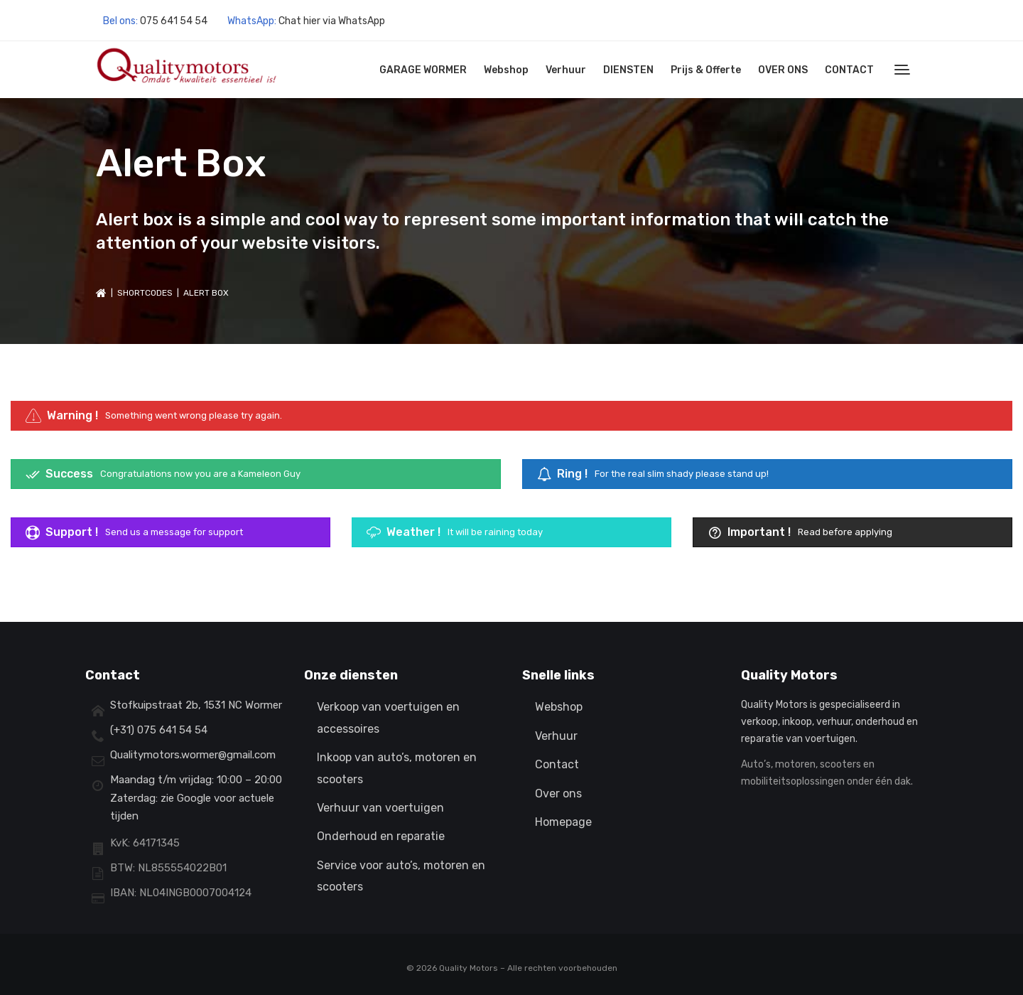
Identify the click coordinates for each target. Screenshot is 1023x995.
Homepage (563, 822)
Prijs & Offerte (706, 70)
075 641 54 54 (173, 21)
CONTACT (849, 70)
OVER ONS (783, 70)
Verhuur (566, 70)
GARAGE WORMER (423, 70)
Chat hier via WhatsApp (331, 21)
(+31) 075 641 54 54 (158, 730)
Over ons (558, 793)
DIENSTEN (628, 70)
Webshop (506, 70)
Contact (557, 764)
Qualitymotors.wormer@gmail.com (193, 754)
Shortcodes (145, 293)
